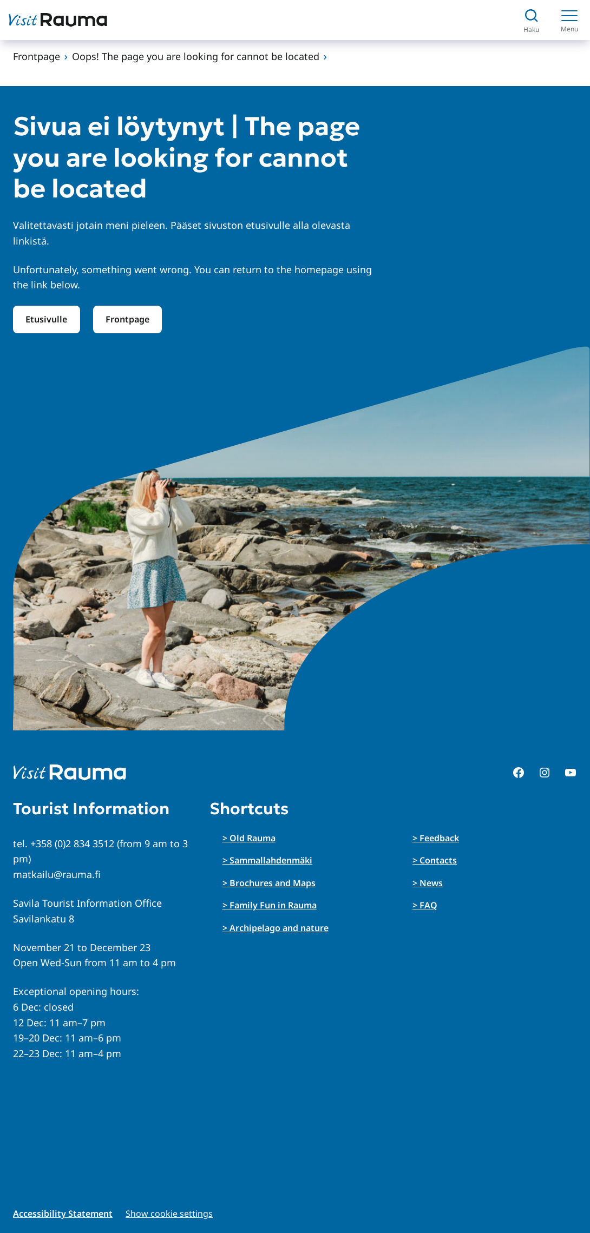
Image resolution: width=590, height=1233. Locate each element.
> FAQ (424, 905)
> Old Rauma (249, 838)
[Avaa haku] (531, 20)
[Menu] (569, 20)
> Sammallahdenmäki (267, 860)
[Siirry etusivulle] (58, 20)
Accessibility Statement (63, 1213)
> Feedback (435, 838)
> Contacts (434, 860)
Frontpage (36, 56)
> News (427, 883)
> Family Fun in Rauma (269, 905)
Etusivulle (46, 319)
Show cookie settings (169, 1213)
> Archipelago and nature (275, 928)
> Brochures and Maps (269, 883)
